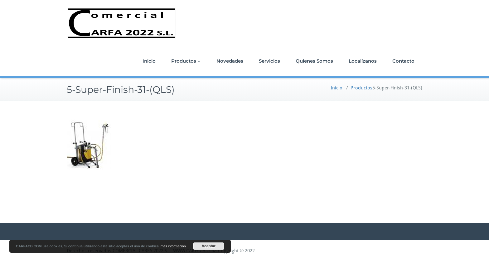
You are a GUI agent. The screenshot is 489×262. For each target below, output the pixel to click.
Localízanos (363, 61)
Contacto (403, 61)
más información (173, 246)
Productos (185, 61)
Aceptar (208, 246)
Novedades (229, 61)
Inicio (149, 61)
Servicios (269, 61)
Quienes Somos (314, 61)
